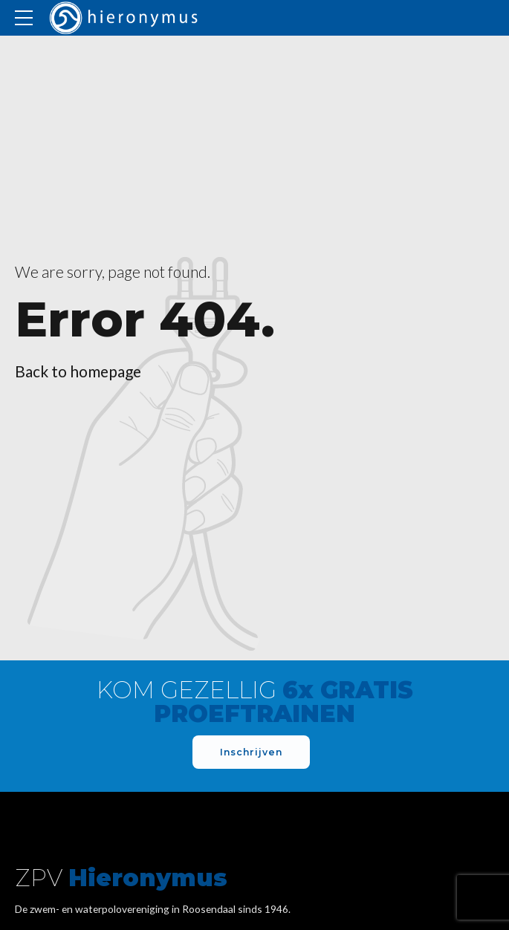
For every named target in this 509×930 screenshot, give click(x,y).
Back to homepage (78, 371)
